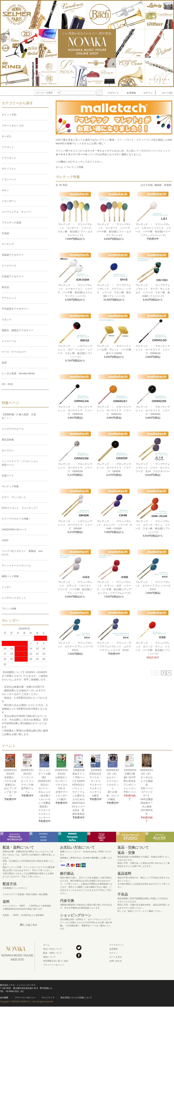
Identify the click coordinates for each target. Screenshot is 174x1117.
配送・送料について (52, 953)
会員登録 (129, 93)
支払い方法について (52, 949)
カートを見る (115, 957)
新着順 (167, 185)
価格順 (158, 185)
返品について (49, 957)
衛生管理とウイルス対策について (76, 997)
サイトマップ (48, 997)
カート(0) (165, 93)
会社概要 (4, 997)
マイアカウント (116, 945)
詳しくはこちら (28, 924)
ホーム (59, 167)
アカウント (111, 93)
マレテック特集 (75, 167)
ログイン (146, 93)
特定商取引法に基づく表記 (55, 961)
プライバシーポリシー (53, 965)
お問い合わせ (115, 961)
